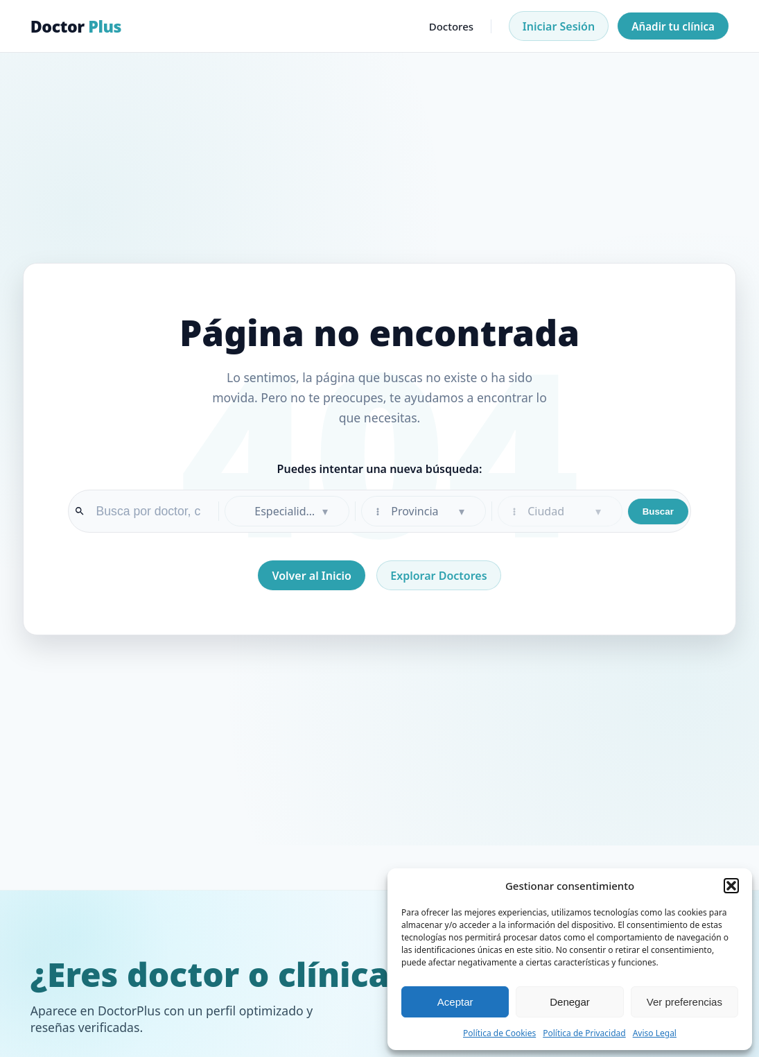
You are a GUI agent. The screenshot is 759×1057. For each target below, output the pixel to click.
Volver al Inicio (311, 575)
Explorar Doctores (438, 575)
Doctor (75, 26)
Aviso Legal (655, 1033)
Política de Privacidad (584, 1033)
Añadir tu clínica (673, 26)
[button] (731, 886)
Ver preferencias (684, 1002)
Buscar (658, 511)
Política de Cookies (499, 1033)
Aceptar (455, 1002)
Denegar (570, 1002)
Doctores (451, 26)
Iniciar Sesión (559, 26)
